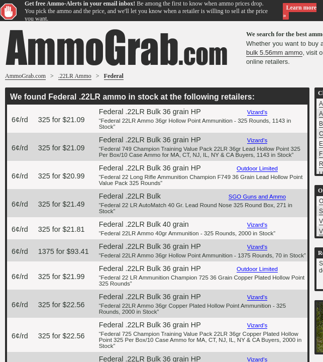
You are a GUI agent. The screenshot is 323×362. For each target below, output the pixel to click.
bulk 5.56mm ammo (274, 52)
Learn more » (299, 11)
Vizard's (257, 112)
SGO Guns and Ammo (257, 197)
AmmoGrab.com (25, 75)
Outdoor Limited (257, 168)
